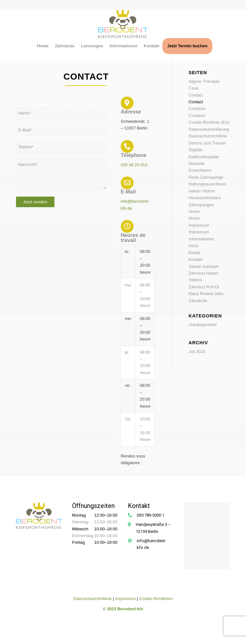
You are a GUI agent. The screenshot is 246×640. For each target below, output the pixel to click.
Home (194, 211)
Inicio (193, 245)
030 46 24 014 (134, 164)
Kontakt (196, 259)
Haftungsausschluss (207, 184)
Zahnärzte (198, 300)
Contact (196, 95)
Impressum (199, 225)
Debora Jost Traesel (207, 143)
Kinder (195, 252)
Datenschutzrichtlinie (208, 136)
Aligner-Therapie (204, 81)
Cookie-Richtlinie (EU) (209, 122)
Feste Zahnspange (206, 177)
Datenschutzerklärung (209, 129)
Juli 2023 (197, 351)
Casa (193, 88)
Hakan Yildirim (202, 191)
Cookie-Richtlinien (156, 598)
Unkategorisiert (203, 324)
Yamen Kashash (204, 266)
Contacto (197, 108)
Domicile (197, 163)
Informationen (201, 239)
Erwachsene (200, 170)
